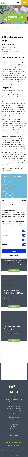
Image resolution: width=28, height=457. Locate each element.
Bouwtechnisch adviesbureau (14, 408)
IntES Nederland (14, 424)
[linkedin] (11, 392)
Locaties (14, 438)
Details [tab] (14, 204)
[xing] (14, 392)
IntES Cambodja (14, 431)
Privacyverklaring (14, 453)
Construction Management (14, 404)
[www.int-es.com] (4, 2)
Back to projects (8, 32)
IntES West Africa (14, 422)
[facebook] (17, 392)
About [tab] (23, 204)
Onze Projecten (10, 28)
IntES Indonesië (14, 429)
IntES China (14, 420)
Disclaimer (24, 450)
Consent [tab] (5, 204)
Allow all (14, 251)
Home (2, 28)
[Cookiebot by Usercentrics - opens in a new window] (20, 200)
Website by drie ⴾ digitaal (14, 455)
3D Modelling (4, 53)
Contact (24, 2)
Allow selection (14, 255)
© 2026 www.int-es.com (6, 450)
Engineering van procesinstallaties (14, 411)
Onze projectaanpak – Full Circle (14, 399)
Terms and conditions (16, 450)
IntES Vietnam (14, 426)
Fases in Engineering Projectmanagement (14, 413)
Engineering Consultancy (14, 51)
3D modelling (4, 97)
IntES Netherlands (8, 154)
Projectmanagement (14, 402)
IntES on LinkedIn (9, 170)
